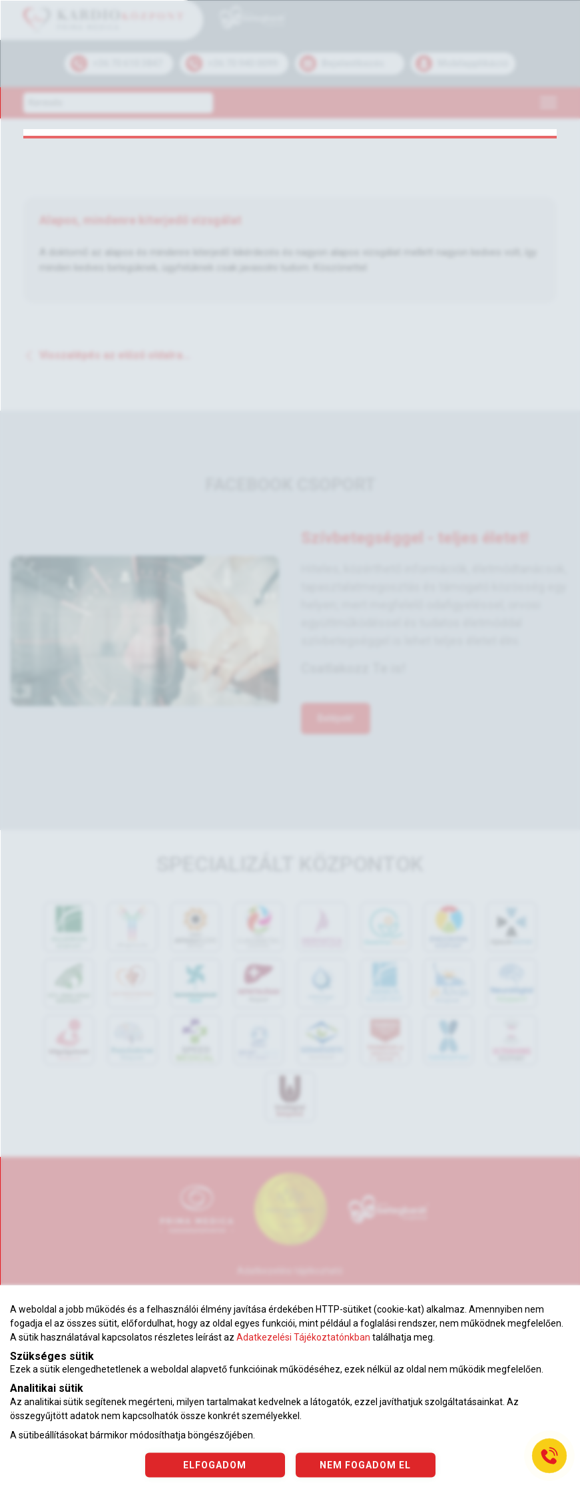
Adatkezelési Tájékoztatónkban (303, 1337)
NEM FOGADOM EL (365, 1464)
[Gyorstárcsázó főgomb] (549, 1455)
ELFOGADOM (214, 1464)
